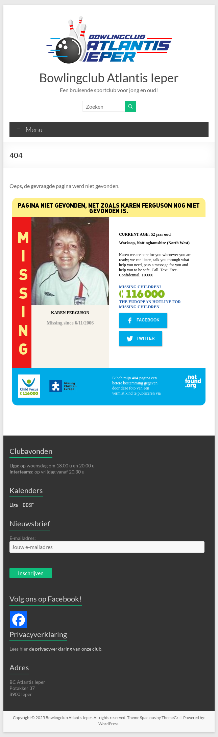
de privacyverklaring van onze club (65, 649)
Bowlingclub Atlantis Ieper (109, 77)
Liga (13, 505)
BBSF (28, 505)
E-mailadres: (22, 538)
